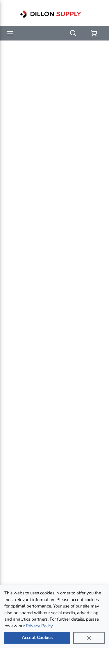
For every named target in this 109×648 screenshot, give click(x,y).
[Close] (89, 638)
